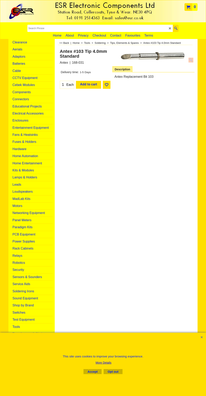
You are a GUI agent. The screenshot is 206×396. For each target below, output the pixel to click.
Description (122, 69)
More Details (103, 362)
